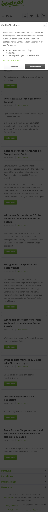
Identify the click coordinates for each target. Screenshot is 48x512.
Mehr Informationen (12, 60)
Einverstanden (35, 66)
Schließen (14, 66)
